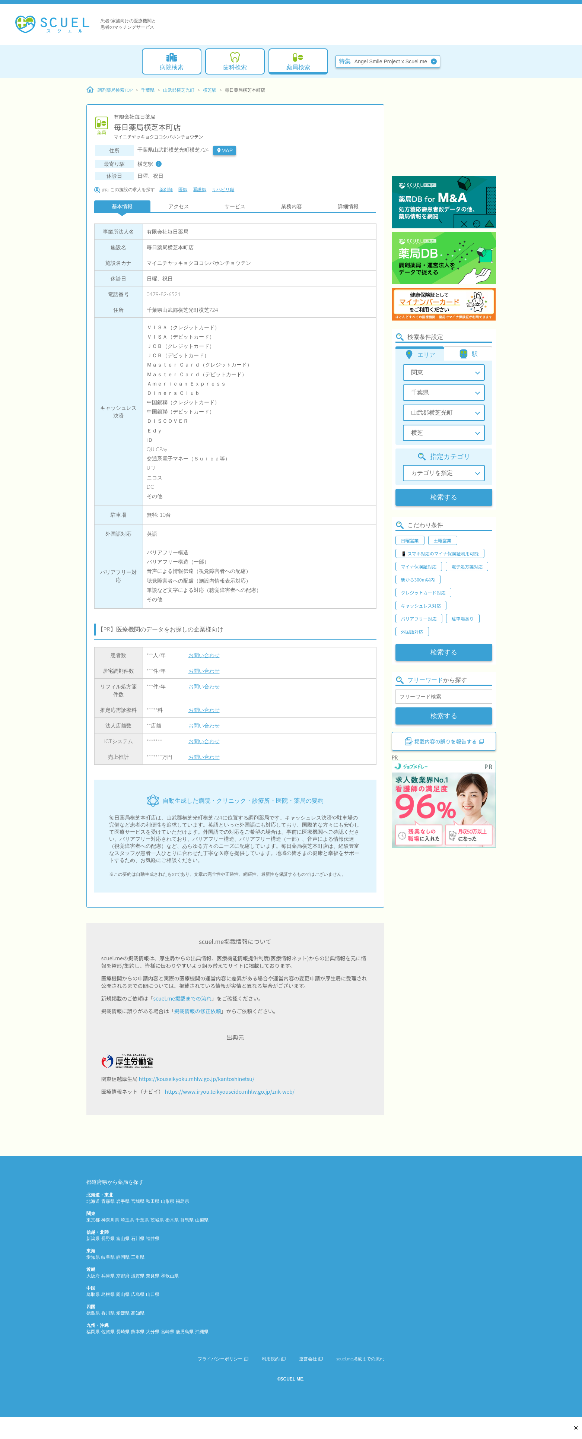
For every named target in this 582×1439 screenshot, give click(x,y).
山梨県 (202, 1220)
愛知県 (93, 1257)
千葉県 (148, 90)
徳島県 (93, 1313)
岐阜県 (108, 1257)
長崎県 (123, 1331)
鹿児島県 (185, 1331)
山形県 (167, 1201)
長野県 (108, 1238)
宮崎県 (167, 1331)
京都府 (123, 1275)
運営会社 (311, 1359)
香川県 (108, 1313)
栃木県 (172, 1220)
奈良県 (152, 1275)
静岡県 (123, 1257)
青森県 (108, 1201)
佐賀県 (108, 1331)
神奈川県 (110, 1220)
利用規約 (274, 1359)
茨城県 (157, 1220)
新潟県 (93, 1238)
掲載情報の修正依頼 (197, 1011)
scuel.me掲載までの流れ (182, 998)
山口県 (152, 1294)
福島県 (182, 1201)
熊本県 (137, 1331)
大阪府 (93, 1275)
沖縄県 (202, 1331)
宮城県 (137, 1201)
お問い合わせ (204, 655)
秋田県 (152, 1201)
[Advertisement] (444, 128)
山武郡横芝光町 (178, 90)
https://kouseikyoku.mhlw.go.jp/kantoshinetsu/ (197, 1079)
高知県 (137, 1313)
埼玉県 (127, 1220)
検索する (443, 497)
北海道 (93, 1201)
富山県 (123, 1238)
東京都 (93, 1220)
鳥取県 (93, 1294)
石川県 (137, 1238)
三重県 (137, 1257)
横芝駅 (209, 90)
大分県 (152, 1331)
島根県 (108, 1294)
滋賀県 (137, 1275)
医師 (182, 189)
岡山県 (123, 1294)
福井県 (152, 1238)
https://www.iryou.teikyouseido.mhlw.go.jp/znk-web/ (230, 1091)
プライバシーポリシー (223, 1359)
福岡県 (93, 1331)
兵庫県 (108, 1275)
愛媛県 (123, 1313)
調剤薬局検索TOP (109, 89)
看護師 (199, 189)
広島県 (137, 1294)
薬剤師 (166, 189)
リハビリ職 (223, 189)
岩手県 (123, 1201)
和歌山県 (170, 1275)
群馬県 (187, 1220)
